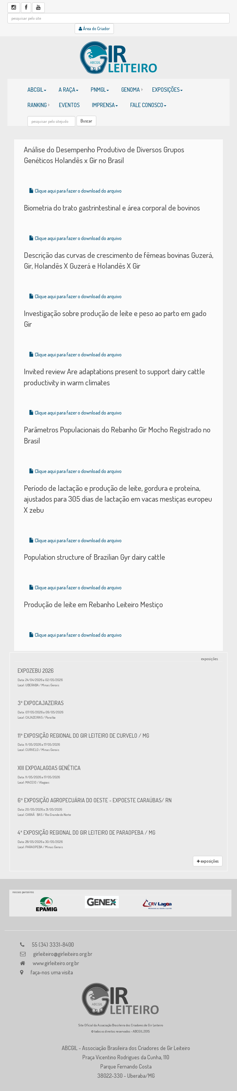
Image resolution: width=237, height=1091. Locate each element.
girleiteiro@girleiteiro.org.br (62, 953)
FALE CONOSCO (148, 105)
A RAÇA (68, 89)
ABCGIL (36, 89)
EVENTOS (69, 105)
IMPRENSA (105, 105)
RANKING (37, 105)
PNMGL (100, 89)
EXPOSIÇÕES (167, 89)
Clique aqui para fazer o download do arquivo (75, 191)
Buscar (86, 120)
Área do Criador (94, 28)
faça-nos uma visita (52, 972)
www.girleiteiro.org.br (56, 963)
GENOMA (130, 89)
